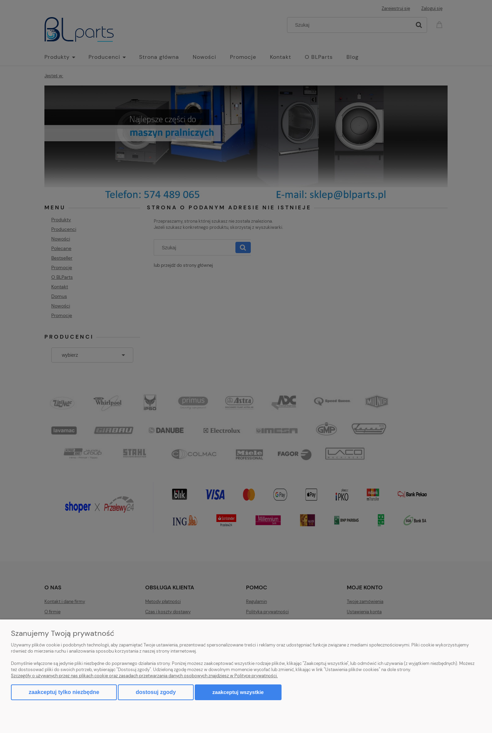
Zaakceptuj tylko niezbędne (64, 692)
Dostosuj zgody (156, 692)
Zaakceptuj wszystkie (238, 692)
